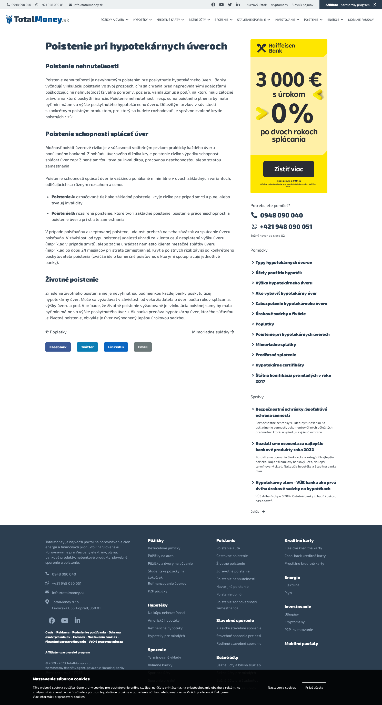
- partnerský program (351, 4)
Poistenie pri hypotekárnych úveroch (293, 334)
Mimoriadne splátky (213, 332)
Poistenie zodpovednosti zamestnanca (236, 605)
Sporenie (224, 19)
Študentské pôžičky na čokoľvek (166, 574)
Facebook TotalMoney (52, 620)
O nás (49, 632)
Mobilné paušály (361, 19)
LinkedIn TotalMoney (77, 620)
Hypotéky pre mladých (166, 635)
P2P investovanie (299, 629)
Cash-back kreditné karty (305, 555)
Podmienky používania (89, 632)
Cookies (79, 637)
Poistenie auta (228, 548)
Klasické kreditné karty (303, 548)
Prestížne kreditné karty (304, 563)
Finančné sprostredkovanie (65, 641)
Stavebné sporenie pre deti (238, 635)
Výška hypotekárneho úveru (284, 282)
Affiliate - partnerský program (67, 652)
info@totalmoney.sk (85, 4)
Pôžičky (156, 540)
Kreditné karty (170, 19)
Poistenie (313, 19)
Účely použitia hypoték (279, 272)
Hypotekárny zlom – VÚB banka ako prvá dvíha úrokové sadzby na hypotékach (296, 485)
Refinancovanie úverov (167, 583)
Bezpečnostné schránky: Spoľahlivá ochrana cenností (291, 412)
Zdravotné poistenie (233, 571)
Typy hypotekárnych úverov (284, 262)
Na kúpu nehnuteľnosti (166, 612)
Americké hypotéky (164, 620)
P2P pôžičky (157, 591)
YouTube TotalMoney (64, 620)
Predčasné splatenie (276, 354)
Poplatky (56, 332)
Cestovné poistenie (232, 555)
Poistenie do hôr (229, 594)
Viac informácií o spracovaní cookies (59, 696)
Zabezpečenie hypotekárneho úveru (291, 303)
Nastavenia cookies (102, 637)
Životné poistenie (230, 563)
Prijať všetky (314, 687)
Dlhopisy (292, 614)
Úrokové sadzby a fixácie (281, 313)
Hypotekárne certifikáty (280, 364)
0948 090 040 (18, 4)
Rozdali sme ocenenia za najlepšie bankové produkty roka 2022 (289, 446)
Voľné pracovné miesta (106, 641)
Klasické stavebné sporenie (239, 628)
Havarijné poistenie (232, 586)
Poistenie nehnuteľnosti (235, 579)
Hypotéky (142, 19)
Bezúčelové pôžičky (164, 548)
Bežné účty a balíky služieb (238, 665)
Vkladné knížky (160, 665)
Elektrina (292, 585)
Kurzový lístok (257, 4)
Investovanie (287, 19)
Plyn (288, 592)
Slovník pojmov (302, 4)
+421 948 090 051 (50, 4)
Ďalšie (257, 511)
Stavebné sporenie (253, 19)
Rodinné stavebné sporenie (239, 643)
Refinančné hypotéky (165, 628)
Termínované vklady (164, 657)
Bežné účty (199, 19)
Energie (335, 19)
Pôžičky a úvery (115, 19)
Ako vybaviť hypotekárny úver (286, 293)
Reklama (62, 632)
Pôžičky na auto (161, 555)
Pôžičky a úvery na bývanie (170, 563)
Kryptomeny (279, 4)
